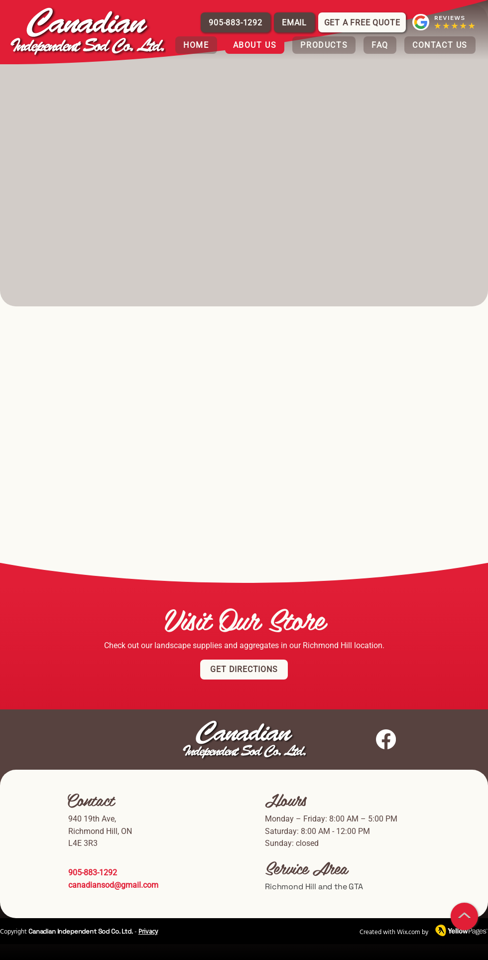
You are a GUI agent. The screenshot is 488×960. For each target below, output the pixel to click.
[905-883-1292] (235, 22)
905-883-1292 (93, 872)
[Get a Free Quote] (362, 22)
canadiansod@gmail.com (113, 885)
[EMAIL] (294, 22)
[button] (324, 45)
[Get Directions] (244, 670)
